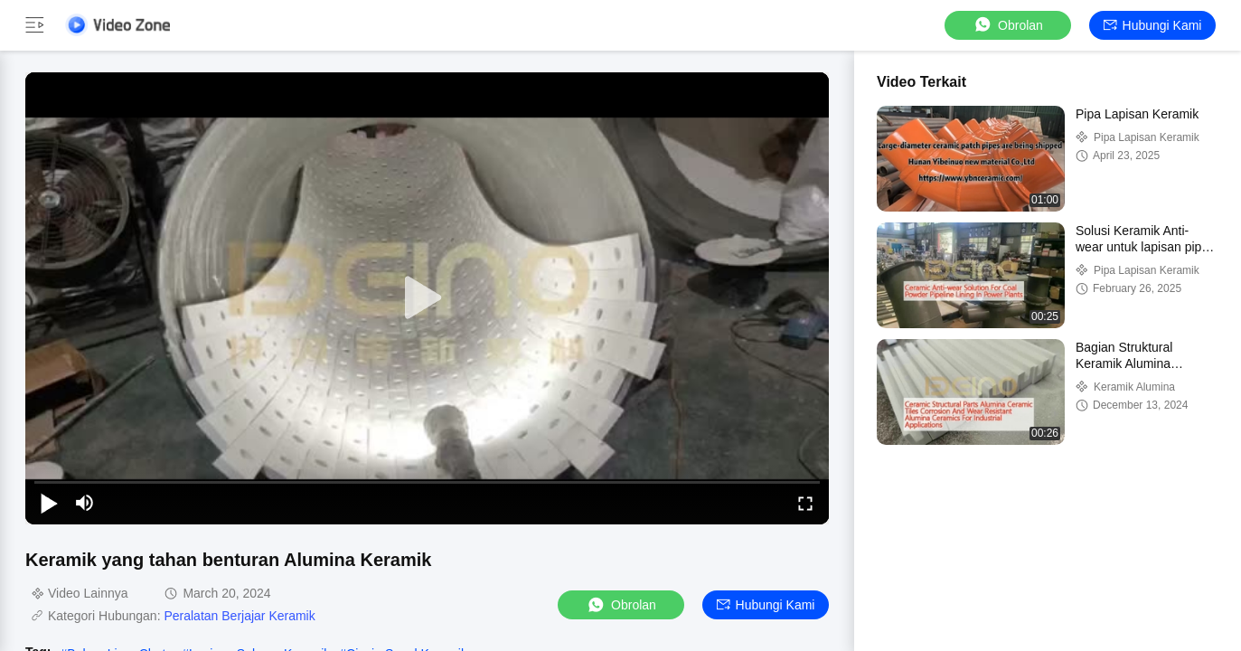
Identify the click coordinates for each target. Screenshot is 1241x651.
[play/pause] (49, 502)
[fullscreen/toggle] (805, 502)
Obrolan (1008, 24)
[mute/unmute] (85, 502)
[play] (427, 298)
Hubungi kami (1153, 25)
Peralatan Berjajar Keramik (239, 616)
